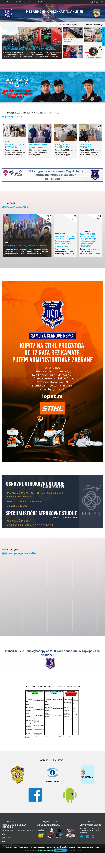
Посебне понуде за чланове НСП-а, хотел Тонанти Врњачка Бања (93, 42)
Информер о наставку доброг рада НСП (25, 245)
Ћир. (96, 2)
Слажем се (60, 850)
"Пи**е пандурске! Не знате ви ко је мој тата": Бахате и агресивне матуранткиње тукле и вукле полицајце (65, 241)
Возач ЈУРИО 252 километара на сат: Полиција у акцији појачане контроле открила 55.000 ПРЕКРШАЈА (88, 240)
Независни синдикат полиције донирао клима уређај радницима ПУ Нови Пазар (40, 148)
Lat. (91, 2)
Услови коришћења (45, 850)
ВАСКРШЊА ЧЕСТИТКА (70, 56)
